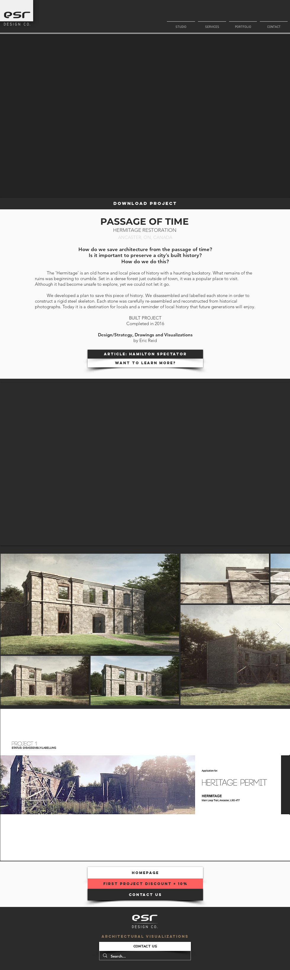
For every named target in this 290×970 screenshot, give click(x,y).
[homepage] (145, 873)
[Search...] (144, 956)
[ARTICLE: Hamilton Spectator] (145, 354)
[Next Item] (279, 629)
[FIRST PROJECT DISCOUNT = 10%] (145, 884)
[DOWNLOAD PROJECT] (145, 203)
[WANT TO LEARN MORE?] (145, 363)
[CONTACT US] (145, 894)
